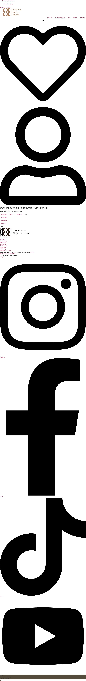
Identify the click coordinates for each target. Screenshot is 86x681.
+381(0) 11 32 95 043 (5, 7)
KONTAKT (82, 17)
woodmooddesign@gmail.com (7, 0)
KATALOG (19, 214)
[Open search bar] (43, 20)
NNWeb (32, 252)
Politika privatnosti (4, 253)
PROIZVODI (12, 214)
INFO (69, 17)
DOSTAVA (12, 253)
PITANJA (75, 17)
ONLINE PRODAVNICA (60, 17)
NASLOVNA (49, 17)
